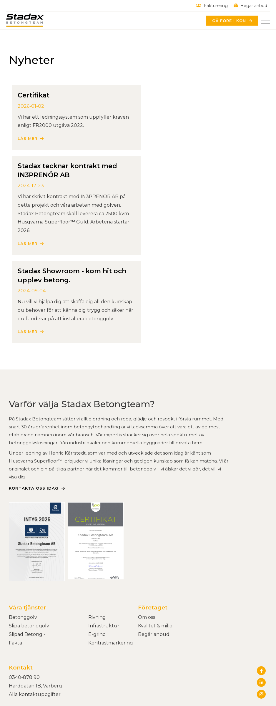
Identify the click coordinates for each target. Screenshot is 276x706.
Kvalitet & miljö (155, 563)
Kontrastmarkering (110, 581)
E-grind (97, 572)
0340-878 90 (24, 615)
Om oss (146, 555)
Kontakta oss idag (34, 426)
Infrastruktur (103, 563)
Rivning (97, 555)
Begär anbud (250, 5)
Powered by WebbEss (239, 666)
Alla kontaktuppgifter (35, 632)
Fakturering (212, 5)
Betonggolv (23, 555)
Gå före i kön (229, 20)
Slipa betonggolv (29, 563)
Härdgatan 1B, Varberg (35, 624)
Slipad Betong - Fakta (27, 576)
